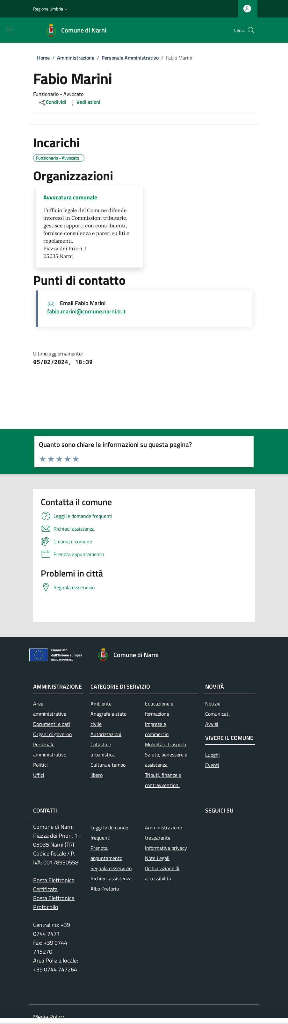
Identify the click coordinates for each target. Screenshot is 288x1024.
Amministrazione (75, 57)
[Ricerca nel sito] (251, 30)
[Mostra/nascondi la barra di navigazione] (9, 30)
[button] (51, 9)
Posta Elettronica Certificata (54, 884)
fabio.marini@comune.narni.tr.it (86, 311)
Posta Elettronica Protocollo (54, 902)
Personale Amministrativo (130, 57)
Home (43, 57)
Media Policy (48, 1017)
